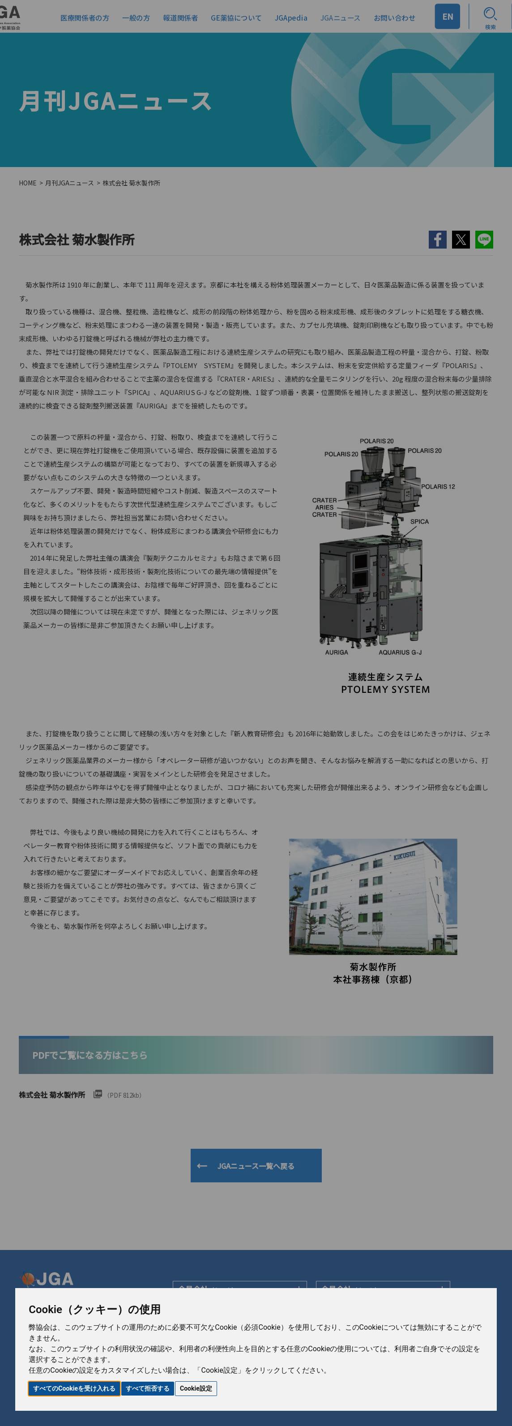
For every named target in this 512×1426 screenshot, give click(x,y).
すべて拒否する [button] (148, 1388)
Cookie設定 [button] (196, 1388)
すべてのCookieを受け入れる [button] (74, 1388)
